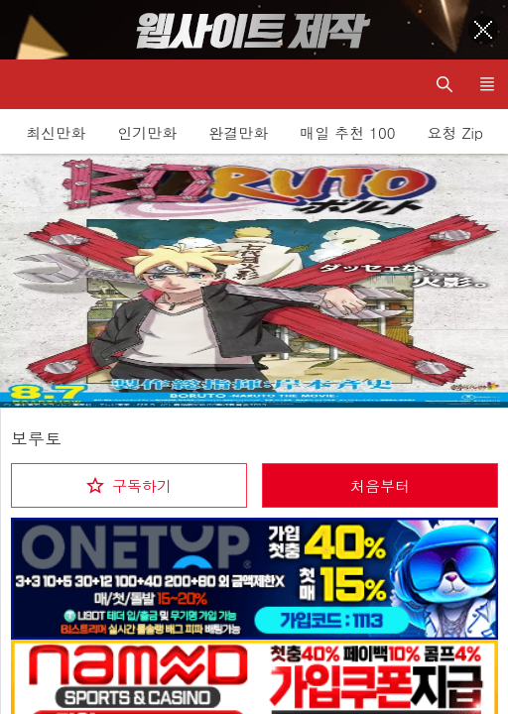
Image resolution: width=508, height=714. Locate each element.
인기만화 (147, 132)
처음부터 (380, 485)
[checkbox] (129, 485)
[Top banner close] (483, 30)
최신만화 (55, 132)
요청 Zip (456, 132)
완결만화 (238, 132)
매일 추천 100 (347, 132)
